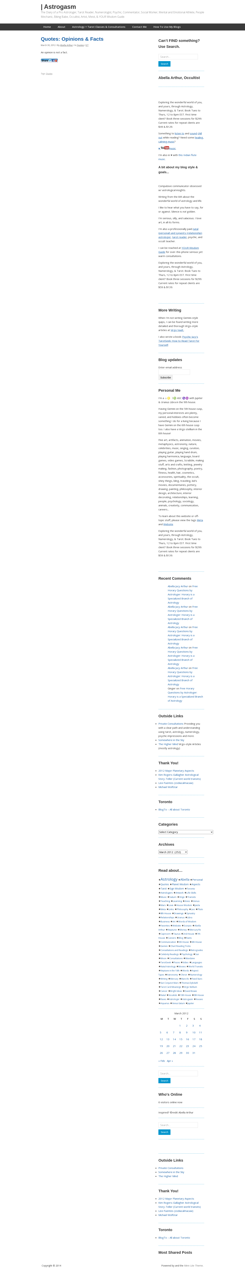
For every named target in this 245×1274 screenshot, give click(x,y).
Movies (182, 966)
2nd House (188, 933)
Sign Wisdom (177, 888)
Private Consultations (170, 723)
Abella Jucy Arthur (178, 586)
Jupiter (191, 1003)
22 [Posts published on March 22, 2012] (180, 1046)
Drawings (179, 913)
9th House (199, 995)
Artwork (180, 892)
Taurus (176, 933)
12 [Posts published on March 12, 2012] (161, 1039)
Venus (196, 901)
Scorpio (188, 925)
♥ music (167, 148)
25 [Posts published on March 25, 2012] (200, 1046)
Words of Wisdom (187, 921)
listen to (179, 133)
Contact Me (139, 26)
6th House (197, 942)
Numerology (196, 974)
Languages (196, 962)
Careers (172, 937)
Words (185, 970)
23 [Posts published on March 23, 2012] (187, 1046)
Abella (184, 879)
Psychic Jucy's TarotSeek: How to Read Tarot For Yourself (178, 341)
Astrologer (174, 999)
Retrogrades (197, 950)
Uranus (180, 917)
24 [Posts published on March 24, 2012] (193, 1046)
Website (168, 524)
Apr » (170, 1060)
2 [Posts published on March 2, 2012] (186, 1025)
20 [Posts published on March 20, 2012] (167, 1046)
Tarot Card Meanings (171, 987)
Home (47, 26)
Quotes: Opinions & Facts (72, 39)
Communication (168, 942)
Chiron (184, 974)
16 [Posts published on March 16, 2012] (187, 1039)
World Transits (196, 966)
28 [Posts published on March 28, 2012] (174, 1052)
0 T (87, 45)
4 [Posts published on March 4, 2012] (200, 1025)
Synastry (190, 913)
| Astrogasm (58, 6)
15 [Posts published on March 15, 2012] (180, 1039)
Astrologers (167, 892)
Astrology (169, 879)
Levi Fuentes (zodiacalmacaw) (175, 783)
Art (174, 921)
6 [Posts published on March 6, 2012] (167, 1032)
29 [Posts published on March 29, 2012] (180, 1052)
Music (164, 896)
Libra (189, 917)
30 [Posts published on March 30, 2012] (187, 1052)
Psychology (187, 954)
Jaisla (197, 905)
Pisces (177, 962)
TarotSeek (166, 962)
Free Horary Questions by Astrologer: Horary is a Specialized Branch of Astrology (183, 594)
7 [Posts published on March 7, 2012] (173, 1032)
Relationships (167, 917)
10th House (185, 995)
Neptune (172, 929)
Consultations (176, 958)
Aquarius (165, 1003)
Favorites (165, 925)
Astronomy (172, 974)
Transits (191, 896)
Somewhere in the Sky (171, 740)
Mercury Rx (195, 929)
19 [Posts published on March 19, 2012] (161, 1046)
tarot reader (179, 237)
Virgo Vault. (177, 330)
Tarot (164, 888)
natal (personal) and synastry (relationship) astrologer (180, 233)
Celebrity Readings (170, 954)
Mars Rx (185, 978)
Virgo (182, 896)
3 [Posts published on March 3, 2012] (193, 1025)
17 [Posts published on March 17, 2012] (193, 1039)
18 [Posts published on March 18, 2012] (200, 1039)
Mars (163, 905)
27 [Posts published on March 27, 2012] (167, 1052)
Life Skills (191, 892)
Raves (163, 999)
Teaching (165, 901)
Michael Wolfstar (168, 787)
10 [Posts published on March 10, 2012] (193, 1032)
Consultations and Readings (174, 950)
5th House (184, 942)
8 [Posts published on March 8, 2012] (180, 1032)
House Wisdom (184, 905)
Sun (197, 954)
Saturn (172, 896)
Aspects (196, 884)
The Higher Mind (168, 744)
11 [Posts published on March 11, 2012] (200, 1032)
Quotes (80, 45)
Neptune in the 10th (170, 970)
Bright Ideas (176, 991)
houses (199, 999)
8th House (166, 913)
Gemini (164, 946)
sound (193, 133)
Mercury (174, 978)
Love (171, 905)
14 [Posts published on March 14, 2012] (174, 1039)
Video (186, 962)
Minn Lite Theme (193, 1265)
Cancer (164, 991)
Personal (197, 879)
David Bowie (191, 991)
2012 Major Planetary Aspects (176, 770)
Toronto (191, 888)
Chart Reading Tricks (180, 946)
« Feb (161, 1060)
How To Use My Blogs (167, 26)
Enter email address (170, 367)
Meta (200, 520)
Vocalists (173, 995)
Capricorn (165, 933)
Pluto (200, 909)
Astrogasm (187, 999)
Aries (187, 901)
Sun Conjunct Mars (169, 982)
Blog (181, 937)
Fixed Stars (197, 978)
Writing (164, 978)
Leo (193, 909)
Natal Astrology (168, 966)
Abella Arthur (66, 45)
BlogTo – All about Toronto (174, 809)
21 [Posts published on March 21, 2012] (174, 1046)
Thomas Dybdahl (189, 982)
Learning (177, 901)
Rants (189, 937)
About (61, 26)
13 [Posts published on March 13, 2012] (167, 1039)
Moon (163, 958)
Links (171, 909)
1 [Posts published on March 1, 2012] (180, 1025)
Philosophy (182, 909)
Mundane (190, 958)
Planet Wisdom (180, 884)
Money (183, 929)
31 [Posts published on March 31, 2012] (193, 1052)
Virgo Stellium (190, 987)
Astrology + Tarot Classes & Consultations (98, 26)
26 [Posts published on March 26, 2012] (161, 1052)
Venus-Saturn (178, 1003)
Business (165, 921)
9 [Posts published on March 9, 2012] (186, 1032)
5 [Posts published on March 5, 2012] (160, 1032)
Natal (163, 995)
